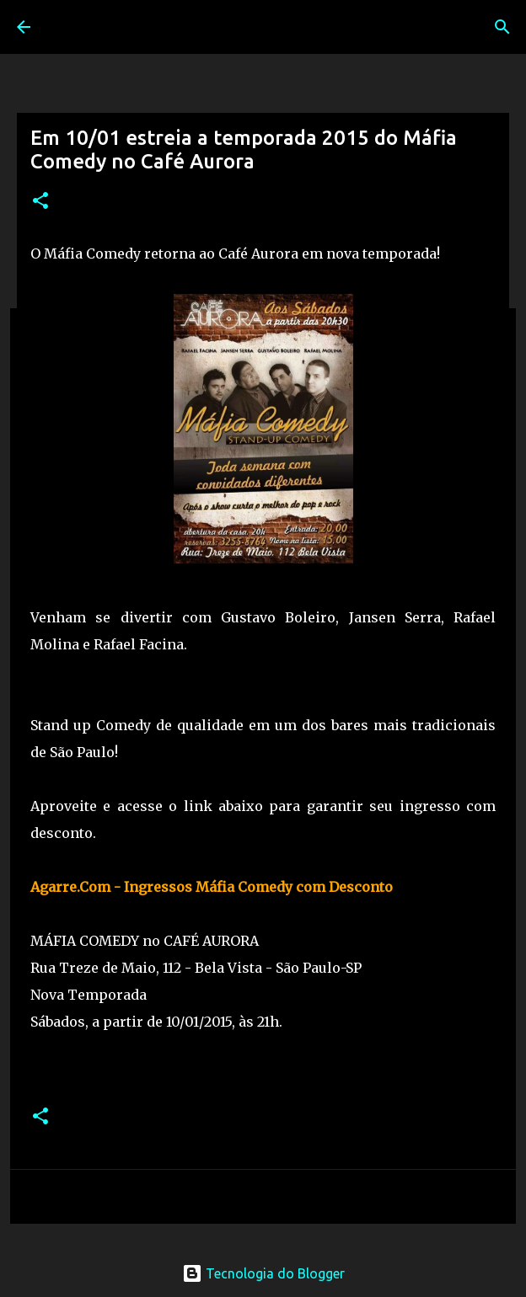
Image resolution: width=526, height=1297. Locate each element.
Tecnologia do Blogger (263, 1273)
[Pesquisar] (502, 27)
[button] (40, 201)
